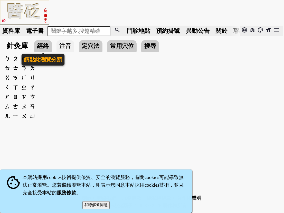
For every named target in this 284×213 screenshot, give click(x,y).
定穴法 (90, 45)
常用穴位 (122, 45)
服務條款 (66, 192)
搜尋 (150, 45)
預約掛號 (168, 30)
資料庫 (11, 30)
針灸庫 (17, 46)
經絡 (43, 45)
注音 (65, 45)
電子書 (35, 30)
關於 (221, 30)
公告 (198, 30)
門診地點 (138, 30)
